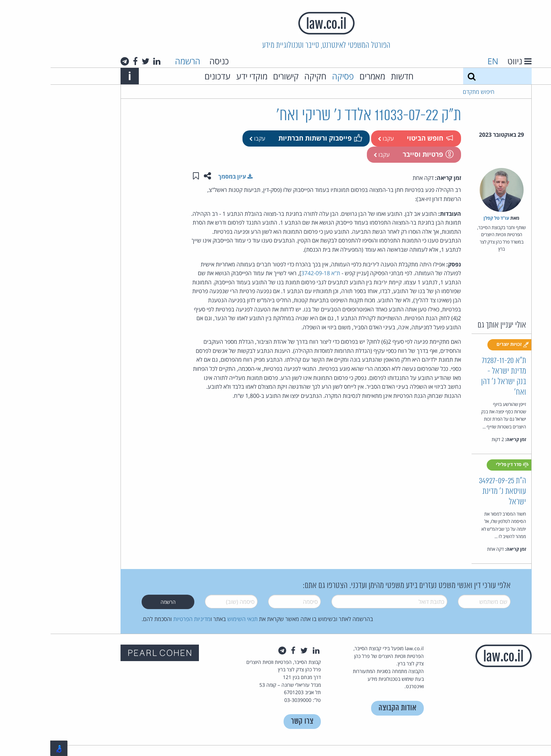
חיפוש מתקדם (428, 92)
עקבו (335, 138)
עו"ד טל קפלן (446, 218)
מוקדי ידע (201, 76)
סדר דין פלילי (461, 464)
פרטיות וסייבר (377, 154)
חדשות (351, 76)
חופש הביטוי (379, 138)
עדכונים (167, 76)
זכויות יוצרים (462, 344)
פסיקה (292, 76)
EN (442, 61)
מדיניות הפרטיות (141, 619)
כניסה (168, 61)
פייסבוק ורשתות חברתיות (269, 138)
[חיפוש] (421, 76)
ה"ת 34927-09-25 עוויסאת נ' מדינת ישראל (451, 491)
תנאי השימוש (192, 619)
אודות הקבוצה (347, 708)
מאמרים (322, 76)
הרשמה (137, 61)
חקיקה (265, 76)
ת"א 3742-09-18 (270, 273)
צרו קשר (251, 721)
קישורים (235, 76)
